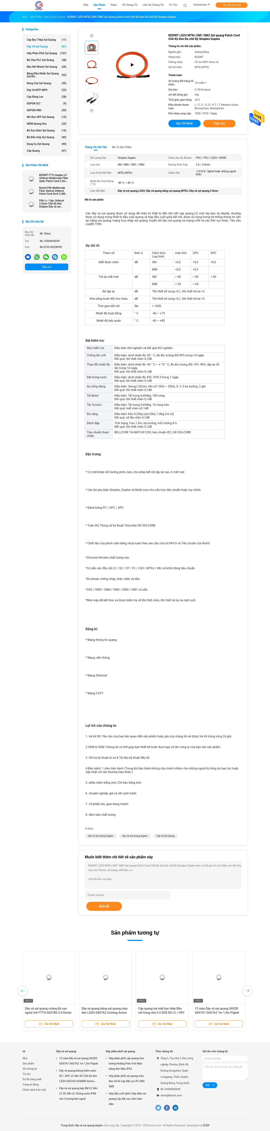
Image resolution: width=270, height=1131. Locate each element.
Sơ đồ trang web (31, 1079)
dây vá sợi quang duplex (100, 836)
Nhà (24, 1058)
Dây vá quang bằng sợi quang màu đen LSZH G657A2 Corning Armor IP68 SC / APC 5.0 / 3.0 (105, 1013)
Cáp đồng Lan (46, 97)
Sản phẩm (28, 1063)
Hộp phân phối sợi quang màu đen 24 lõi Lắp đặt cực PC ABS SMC (127, 1081)
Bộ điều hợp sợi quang (46, 137)
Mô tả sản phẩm (122, 147)
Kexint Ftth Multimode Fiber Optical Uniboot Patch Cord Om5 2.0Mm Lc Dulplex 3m (53, 190)
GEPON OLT (46, 103)
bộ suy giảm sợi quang (46, 130)
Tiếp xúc (47, 266)
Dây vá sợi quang (46, 46)
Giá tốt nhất (184, 123)
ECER (206, 1125)
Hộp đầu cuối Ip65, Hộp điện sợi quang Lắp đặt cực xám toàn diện (127, 1099)
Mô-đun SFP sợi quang (46, 117)
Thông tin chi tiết (96, 147)
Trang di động (30, 1084)
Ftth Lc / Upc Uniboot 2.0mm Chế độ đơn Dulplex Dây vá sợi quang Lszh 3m (51, 203)
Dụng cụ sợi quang (46, 144)
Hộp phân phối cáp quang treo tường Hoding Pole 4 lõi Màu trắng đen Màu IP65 (126, 1063)
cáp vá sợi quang (166, 836)
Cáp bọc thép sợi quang (46, 40)
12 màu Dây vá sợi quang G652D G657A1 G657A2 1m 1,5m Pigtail (78, 1061)
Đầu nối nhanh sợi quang (46, 67)
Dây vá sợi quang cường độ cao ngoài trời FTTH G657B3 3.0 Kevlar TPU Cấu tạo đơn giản (48, 1013)
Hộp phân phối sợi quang (46, 53)
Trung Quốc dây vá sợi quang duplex (82, 1125)
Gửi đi (104, 906)
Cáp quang (46, 151)
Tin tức (26, 1074)
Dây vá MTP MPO (46, 90)
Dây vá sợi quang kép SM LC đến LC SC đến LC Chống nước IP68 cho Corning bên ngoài (78, 1093)
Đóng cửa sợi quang (46, 83)
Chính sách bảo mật (34, 1089)
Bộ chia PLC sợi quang (46, 60)
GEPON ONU (46, 110)
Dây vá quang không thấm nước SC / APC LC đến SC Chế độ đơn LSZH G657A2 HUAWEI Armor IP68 (78, 1076)
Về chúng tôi (29, 1068)
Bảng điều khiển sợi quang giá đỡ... (46, 75)
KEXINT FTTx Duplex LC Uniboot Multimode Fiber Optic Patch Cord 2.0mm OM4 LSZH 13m (53, 178)
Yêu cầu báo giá (231, 5)
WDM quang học (46, 124)
